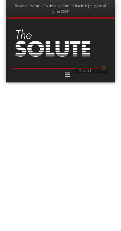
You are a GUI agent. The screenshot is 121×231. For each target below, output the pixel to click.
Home (35, 5)
